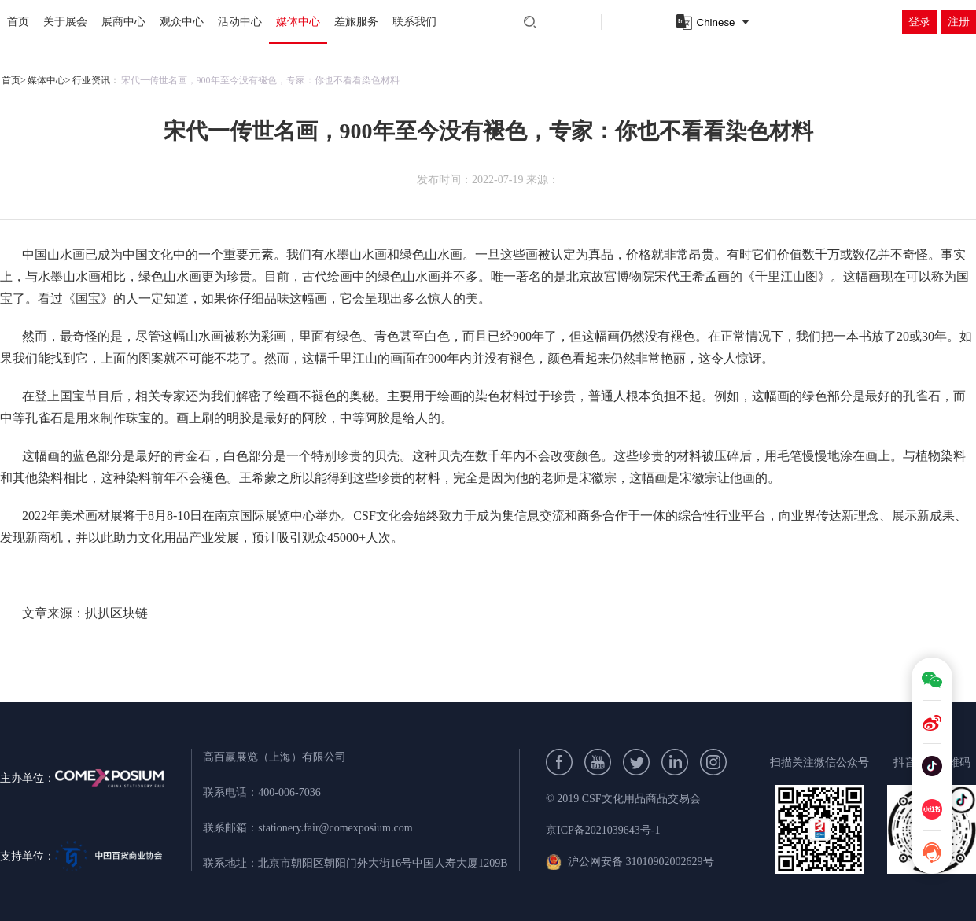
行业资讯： (96, 80)
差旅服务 (356, 22)
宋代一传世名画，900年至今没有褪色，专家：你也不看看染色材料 (260, 80)
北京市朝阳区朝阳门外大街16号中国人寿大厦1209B (382, 863)
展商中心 (123, 22)
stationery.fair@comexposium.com (335, 828)
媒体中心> (49, 80)
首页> (14, 80)
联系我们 (414, 22)
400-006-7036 (289, 792)
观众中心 (182, 22)
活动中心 (240, 22)
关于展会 (65, 22)
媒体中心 (298, 22)
